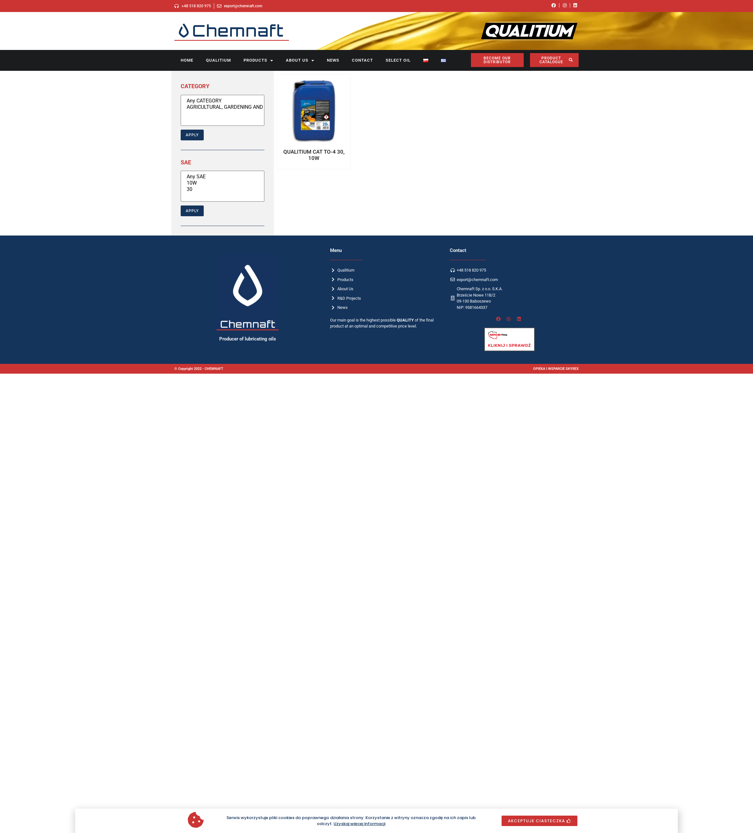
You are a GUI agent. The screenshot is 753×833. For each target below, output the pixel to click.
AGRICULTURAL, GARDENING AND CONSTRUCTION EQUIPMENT (222, 107)
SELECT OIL (398, 60)
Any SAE (222, 177)
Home (187, 60)
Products (258, 60)
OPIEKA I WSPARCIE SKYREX (556, 369)
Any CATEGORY (222, 101)
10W (222, 183)
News (333, 60)
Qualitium (218, 60)
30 (222, 189)
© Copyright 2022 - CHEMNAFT (198, 369)
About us (300, 60)
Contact (362, 60)
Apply (192, 135)
